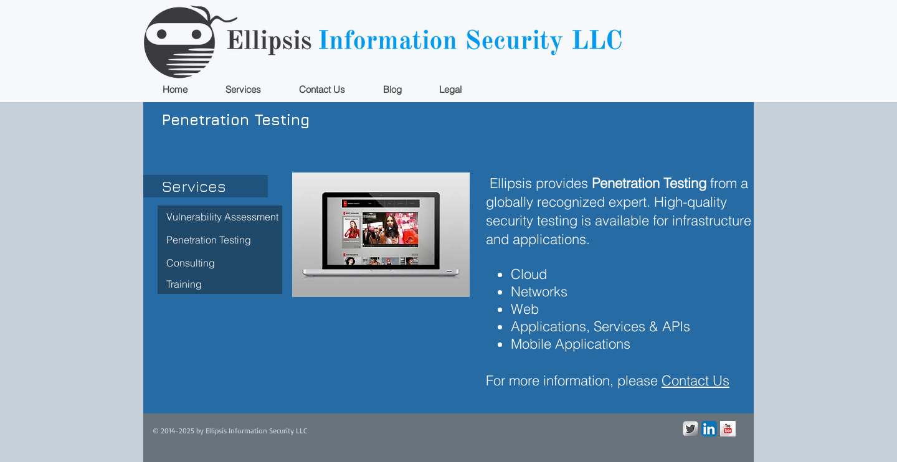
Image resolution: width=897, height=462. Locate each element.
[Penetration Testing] (220, 240)
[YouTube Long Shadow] (728, 428)
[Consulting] (220, 263)
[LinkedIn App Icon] (709, 428)
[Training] (220, 284)
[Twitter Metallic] (690, 428)
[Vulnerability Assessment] (220, 217)
